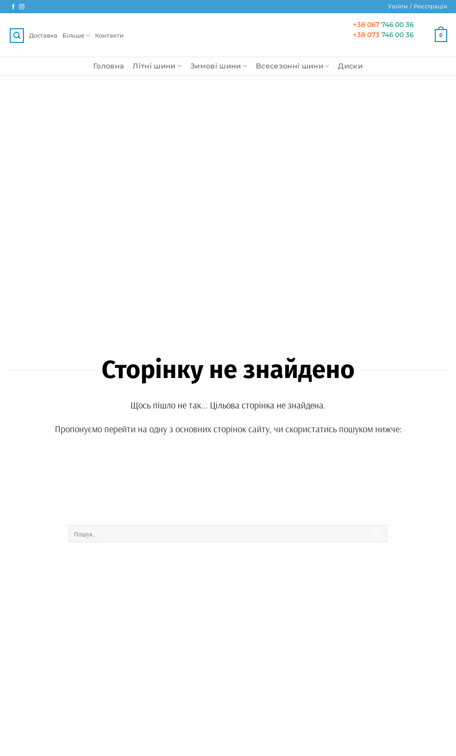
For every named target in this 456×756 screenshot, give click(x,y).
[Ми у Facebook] (13, 7)
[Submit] (377, 533)
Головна (108, 66)
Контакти (109, 35)
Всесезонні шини (292, 66)
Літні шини (157, 66)
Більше (76, 35)
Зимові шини (218, 66)
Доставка (43, 35)
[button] (417, 6)
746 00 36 (383, 24)
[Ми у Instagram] (21, 7)
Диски (350, 66)
